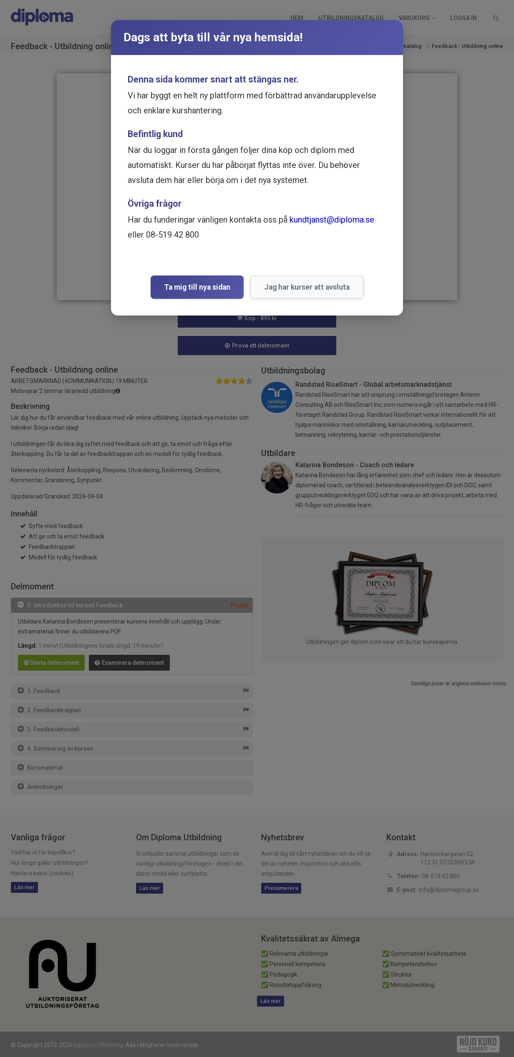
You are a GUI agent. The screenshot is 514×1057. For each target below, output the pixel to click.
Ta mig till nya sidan (197, 287)
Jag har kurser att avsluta (307, 287)
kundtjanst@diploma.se (332, 220)
